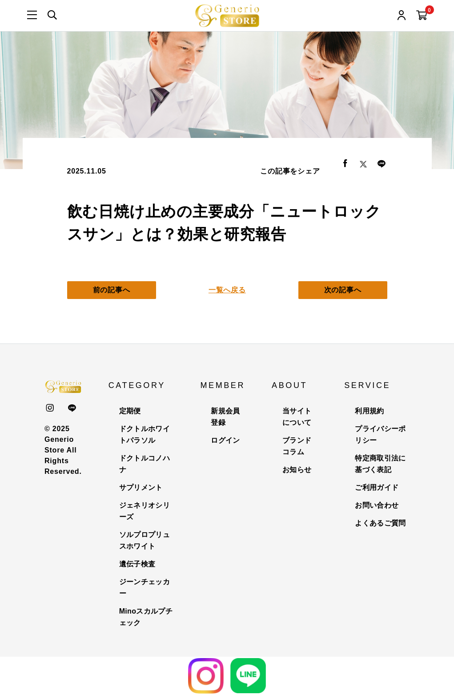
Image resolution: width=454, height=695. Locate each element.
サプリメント (141, 487)
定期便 (130, 411)
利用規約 (369, 411)
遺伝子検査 (137, 564)
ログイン (225, 440)
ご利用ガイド (376, 487)
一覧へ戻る (227, 290)
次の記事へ (343, 290)
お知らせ (296, 469)
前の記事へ (111, 290)
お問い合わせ (376, 505)
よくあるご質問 (380, 523)
